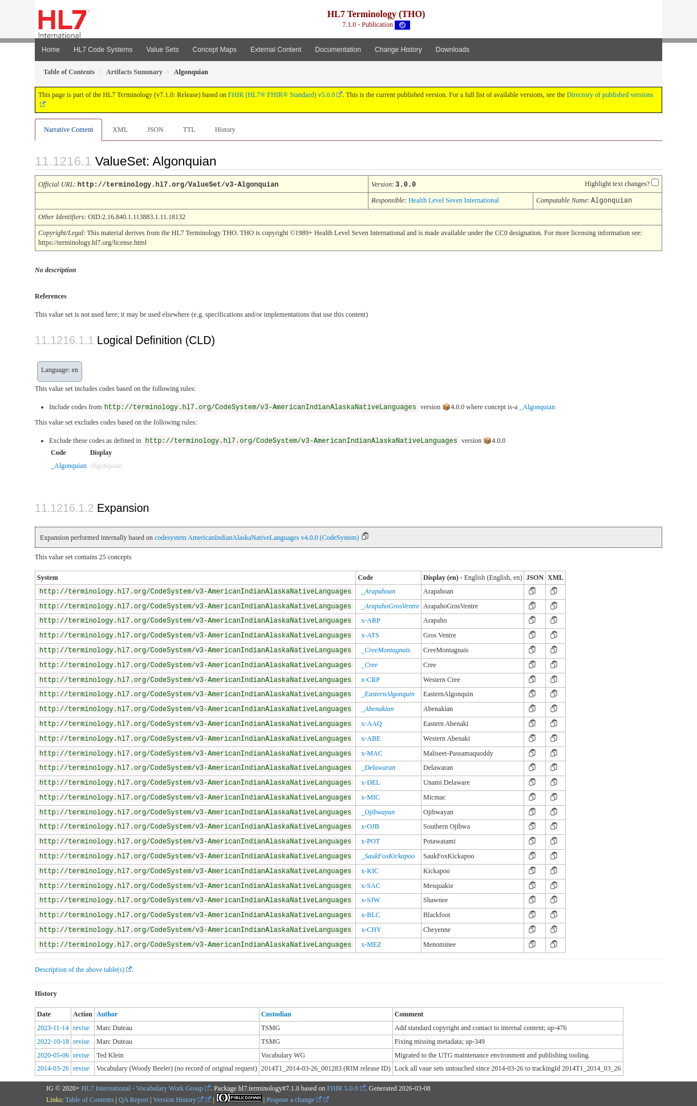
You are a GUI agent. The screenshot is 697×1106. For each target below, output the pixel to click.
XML (120, 130)
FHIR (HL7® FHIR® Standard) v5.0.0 (281, 95)
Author (106, 1013)
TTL (189, 130)
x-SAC (370, 885)
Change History (398, 50)
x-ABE (370, 737)
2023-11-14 (53, 1027)
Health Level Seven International (453, 200)
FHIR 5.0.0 (342, 1087)
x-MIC (370, 796)
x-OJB (370, 825)
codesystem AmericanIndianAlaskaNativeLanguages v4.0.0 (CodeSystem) (257, 536)
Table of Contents (89, 1099)
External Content (275, 50)
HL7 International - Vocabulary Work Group (142, 1087)
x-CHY (371, 929)
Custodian (276, 1013)
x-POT (370, 840)
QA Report (133, 1099)
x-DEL (370, 781)
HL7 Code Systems (103, 50)
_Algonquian (537, 406)
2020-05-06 (53, 1054)
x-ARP (370, 619)
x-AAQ (371, 722)
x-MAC (371, 752)
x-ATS (370, 634)
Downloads (452, 50)
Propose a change (294, 1099)
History (225, 130)
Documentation (338, 50)
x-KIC (370, 870)
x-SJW (370, 899)
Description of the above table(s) (79, 968)
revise (81, 1027)
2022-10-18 (53, 1040)
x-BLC (370, 914)
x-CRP (370, 679)
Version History (178, 1099)
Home (51, 50)
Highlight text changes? (617, 184)
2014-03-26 (53, 1067)
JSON (155, 130)
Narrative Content (68, 130)
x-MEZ (371, 943)
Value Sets (162, 50)
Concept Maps (215, 50)
